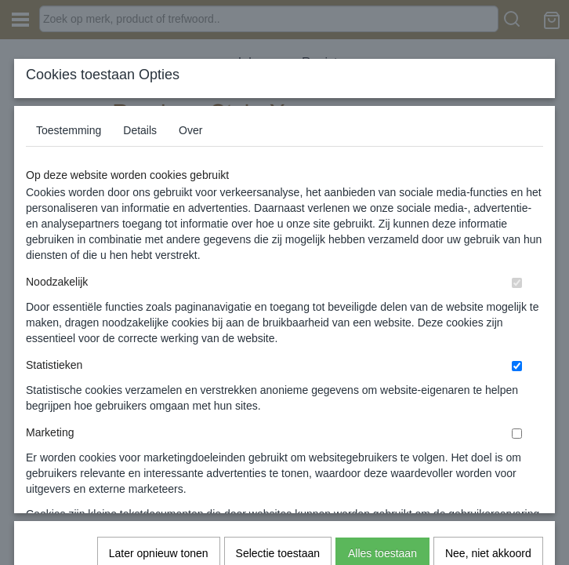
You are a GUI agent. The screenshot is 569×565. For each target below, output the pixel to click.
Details (140, 130)
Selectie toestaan (278, 338)
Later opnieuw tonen (158, 338)
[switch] (517, 283)
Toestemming (68, 130)
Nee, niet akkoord (488, 338)
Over (190, 130)
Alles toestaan (382, 338)
